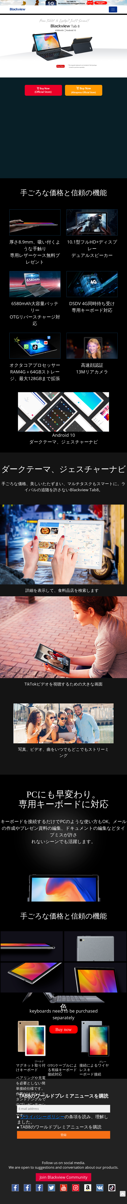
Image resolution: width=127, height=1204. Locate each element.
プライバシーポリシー (42, 1116)
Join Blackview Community (63, 1177)
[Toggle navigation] (113, 9)
